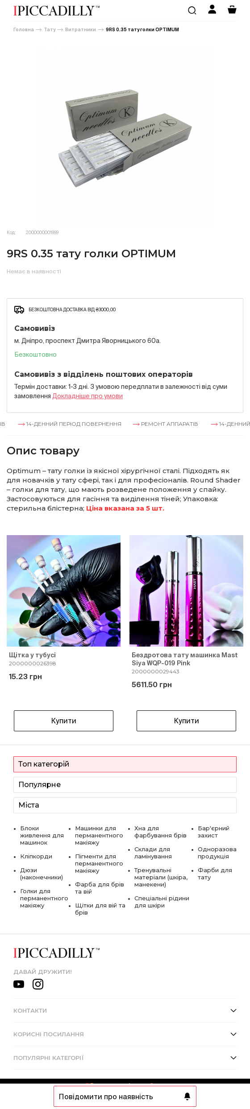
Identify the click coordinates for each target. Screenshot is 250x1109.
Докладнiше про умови (87, 396)
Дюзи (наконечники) (41, 873)
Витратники (80, 29)
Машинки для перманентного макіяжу (99, 835)
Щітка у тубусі (32, 655)
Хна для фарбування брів (160, 832)
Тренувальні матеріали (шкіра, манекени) (161, 877)
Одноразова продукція (217, 852)
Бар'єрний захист (213, 832)
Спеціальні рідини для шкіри (161, 902)
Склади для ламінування (153, 852)
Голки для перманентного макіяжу (44, 898)
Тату (49, 29)
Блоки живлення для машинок (42, 835)
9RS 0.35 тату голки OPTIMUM (142, 29)
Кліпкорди (36, 856)
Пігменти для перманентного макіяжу (99, 863)
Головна (23, 29)
